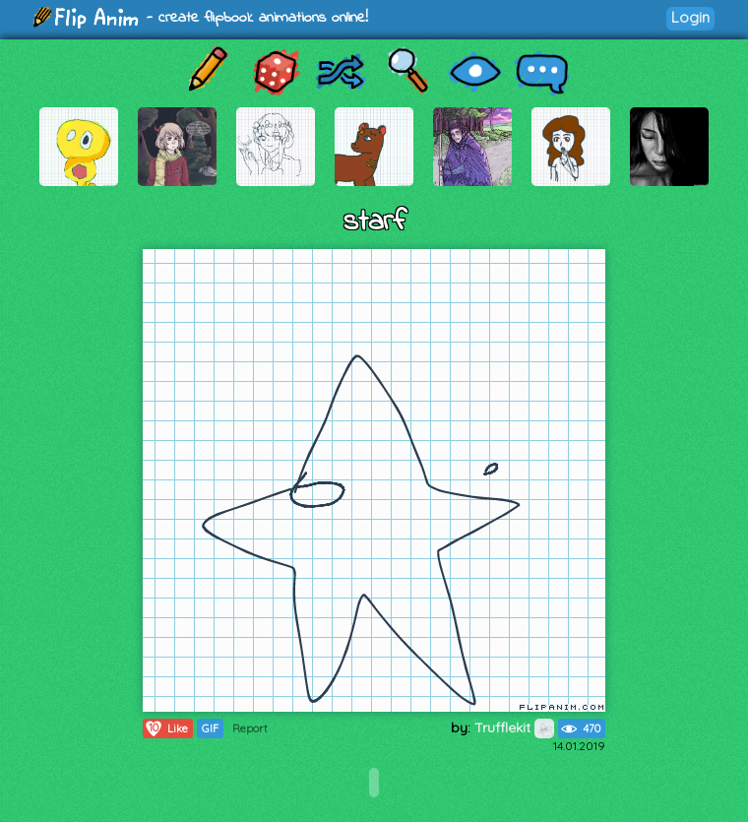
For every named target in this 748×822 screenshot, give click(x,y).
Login (690, 17)
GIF (210, 728)
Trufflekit (514, 727)
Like (166, 728)
